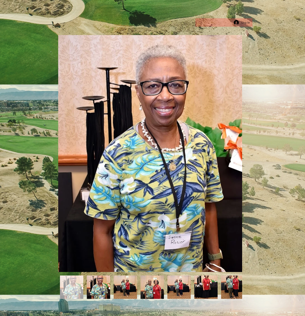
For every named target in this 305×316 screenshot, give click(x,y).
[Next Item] (235, 153)
